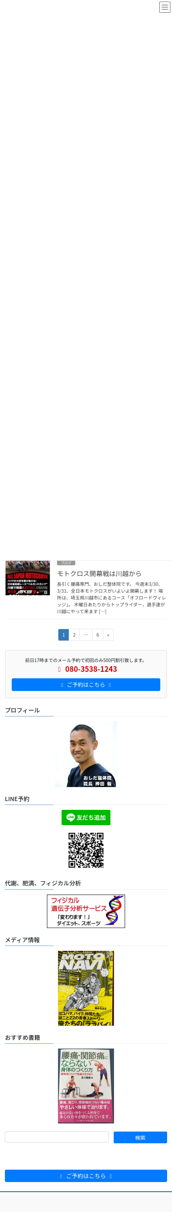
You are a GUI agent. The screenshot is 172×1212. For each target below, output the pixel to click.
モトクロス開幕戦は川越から (99, 573)
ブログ (66, 562)
